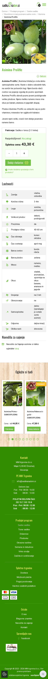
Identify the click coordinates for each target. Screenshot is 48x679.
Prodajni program (17, 11)
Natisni (43, 76)
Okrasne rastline (24, 542)
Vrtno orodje (24, 551)
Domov (5, 11)
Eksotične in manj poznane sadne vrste (20, 14)
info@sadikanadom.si (24, 481)
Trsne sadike (24, 529)
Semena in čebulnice (24, 547)
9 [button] (38, 439)
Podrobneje (9, 429)
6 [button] (27, 439)
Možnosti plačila (24, 577)
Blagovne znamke (24, 618)
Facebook (24, 638)
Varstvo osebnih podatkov (24, 586)
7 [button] (30, 439)
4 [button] (20, 439)
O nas (24, 614)
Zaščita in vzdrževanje (24, 556)
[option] (13, 407)
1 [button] (9, 439)
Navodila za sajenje (24, 623)
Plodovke (24, 538)
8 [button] (34, 439)
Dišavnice (24, 534)
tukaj (17, 348)
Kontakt (24, 627)
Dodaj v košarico (18, 163)
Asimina (41, 14)
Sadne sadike (32, 11)
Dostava (24, 573)
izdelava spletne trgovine (19, 675)
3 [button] (16, 439)
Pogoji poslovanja (24, 581)
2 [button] (13, 439)
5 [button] (23, 439)
